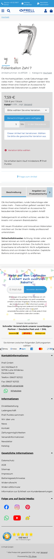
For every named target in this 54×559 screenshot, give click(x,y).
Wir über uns (8, 419)
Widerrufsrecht (9, 482)
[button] (45, 11)
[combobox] (27, 110)
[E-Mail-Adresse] (15, 289)
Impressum (7, 473)
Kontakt (5, 428)
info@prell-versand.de (12, 385)
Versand (44, 552)
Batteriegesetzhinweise (13, 478)
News (4, 423)
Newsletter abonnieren (35, 289)
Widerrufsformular (10, 487)
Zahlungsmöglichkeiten (13, 432)
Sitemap (5, 469)
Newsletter (6, 441)
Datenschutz (7, 460)
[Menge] (11, 124)
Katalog (5, 446)
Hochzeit (47, 73)
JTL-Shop (32, 556)
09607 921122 (16, 377)
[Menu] (2, 11)
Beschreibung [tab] (13, 192)
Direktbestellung (9, 406)
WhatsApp (16, 390)
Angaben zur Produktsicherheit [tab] (38, 192)
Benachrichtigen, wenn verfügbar (24, 118)
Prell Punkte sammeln (12, 415)
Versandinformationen (12, 437)
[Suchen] (8, 11)
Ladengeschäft (8, 410)
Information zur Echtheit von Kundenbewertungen (26, 491)
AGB (3, 465)
